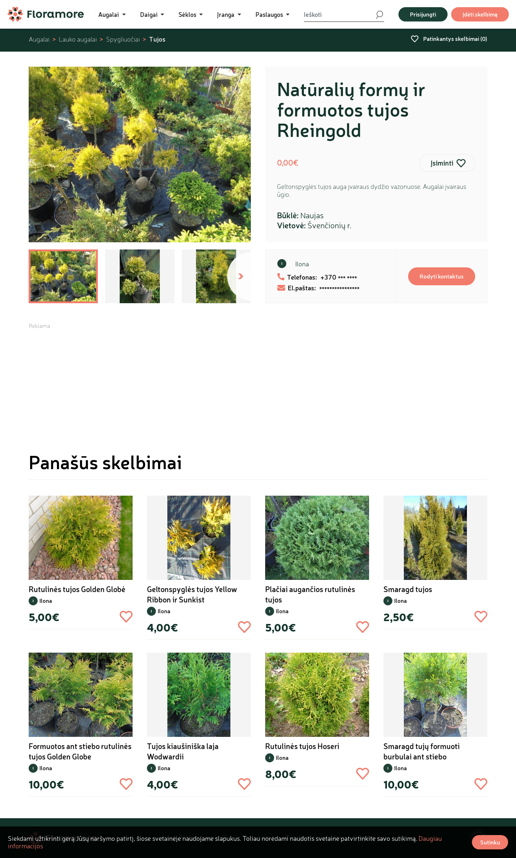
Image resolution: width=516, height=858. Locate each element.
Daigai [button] (149, 14)
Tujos (157, 39)
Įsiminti (442, 162)
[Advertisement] (258, 380)
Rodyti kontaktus (442, 276)
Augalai (39, 39)
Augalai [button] (109, 14)
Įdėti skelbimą (480, 14)
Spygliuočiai (123, 39)
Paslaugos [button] (270, 14)
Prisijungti (423, 14)
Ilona (302, 264)
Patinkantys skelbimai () (449, 38)
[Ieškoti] (339, 14)
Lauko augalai (78, 39)
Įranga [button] (226, 14)
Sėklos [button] (188, 14)
